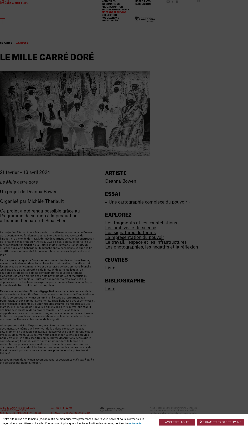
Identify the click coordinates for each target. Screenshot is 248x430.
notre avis (135, 423)
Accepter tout (177, 422)
